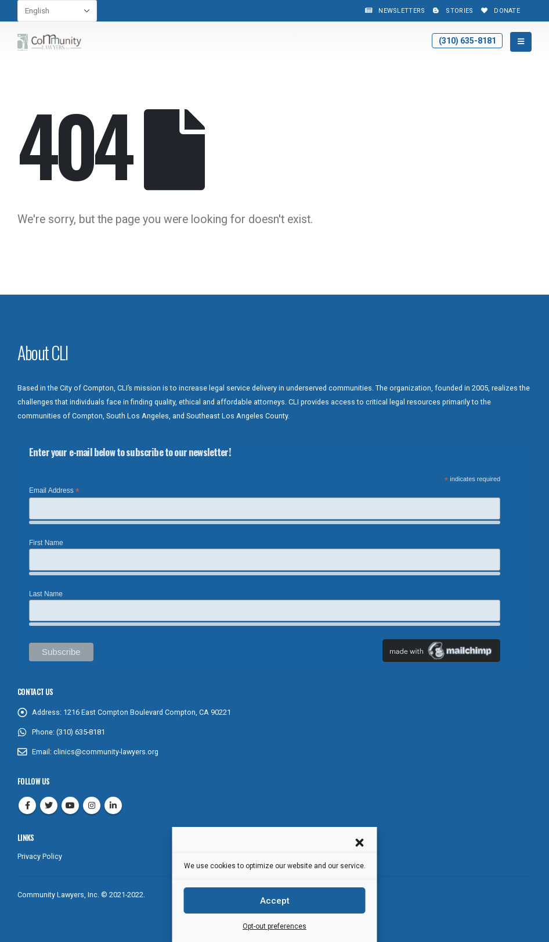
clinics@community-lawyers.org (105, 751)
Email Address (54, 491)
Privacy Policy (39, 856)
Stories (452, 11)
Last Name (46, 594)
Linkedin (113, 805)
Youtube (70, 805)
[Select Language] (57, 11)
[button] (360, 841)
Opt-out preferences (274, 926)
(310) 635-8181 (467, 40)
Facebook (27, 805)
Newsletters (394, 11)
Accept (275, 901)
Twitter (48, 805)
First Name (46, 543)
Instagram (91, 805)
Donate (499, 11)
